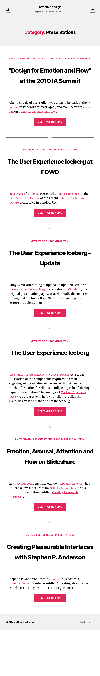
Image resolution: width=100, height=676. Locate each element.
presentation (18, 630)
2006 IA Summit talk (70, 523)
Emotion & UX (48, 161)
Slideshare (79, 302)
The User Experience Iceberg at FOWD (50, 177)
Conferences (29, 161)
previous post (24, 518)
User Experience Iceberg (31, 210)
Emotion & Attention (56, 59)
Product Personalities (71, 464)
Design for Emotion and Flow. (42, 123)
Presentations (82, 59)
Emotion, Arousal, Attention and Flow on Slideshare (49, 485)
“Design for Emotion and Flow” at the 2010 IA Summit (50, 81)
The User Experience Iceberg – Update (50, 269)
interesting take (73, 206)
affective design (50, 7)
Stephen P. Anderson (74, 518)
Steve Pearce (18, 206)
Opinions (48, 570)
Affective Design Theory (24, 59)
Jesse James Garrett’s (23, 399)
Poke (38, 206)
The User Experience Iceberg (50, 370)
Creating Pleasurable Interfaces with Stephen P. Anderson (50, 592)
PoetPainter (54, 625)
